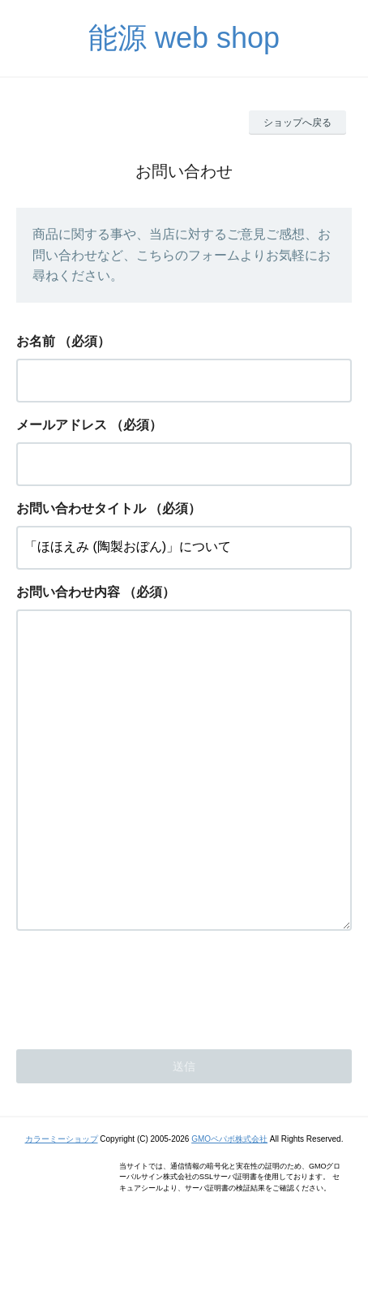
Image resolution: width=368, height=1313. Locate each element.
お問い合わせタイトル (81, 508)
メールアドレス (61, 425)
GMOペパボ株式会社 (229, 1203)
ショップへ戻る (297, 122)
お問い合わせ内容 (68, 592)
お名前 (35, 341)
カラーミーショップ (61, 1203)
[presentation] (139, 1050)
